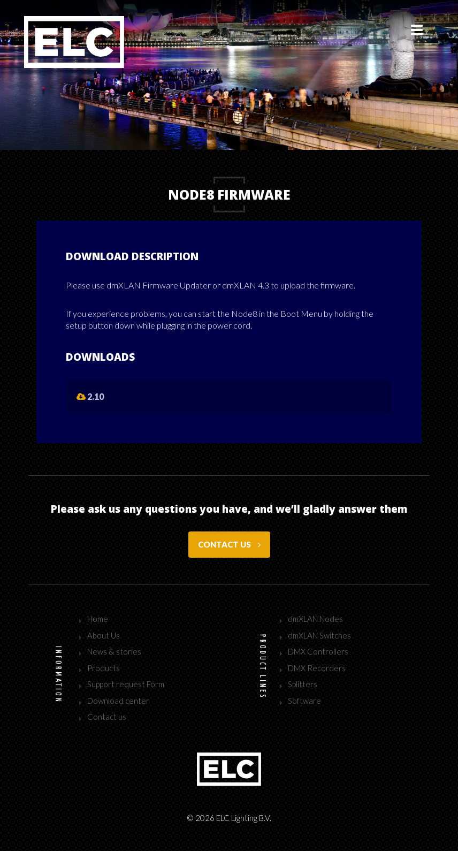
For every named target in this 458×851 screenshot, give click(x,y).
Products (103, 668)
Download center (118, 700)
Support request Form (125, 684)
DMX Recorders (317, 668)
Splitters (302, 684)
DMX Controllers (318, 651)
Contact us (229, 544)
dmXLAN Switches (319, 635)
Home (97, 619)
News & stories (114, 651)
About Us (103, 635)
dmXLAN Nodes (315, 619)
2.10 (90, 396)
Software (304, 700)
